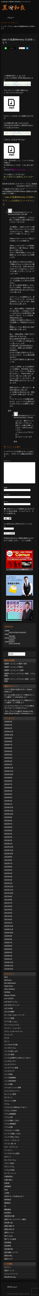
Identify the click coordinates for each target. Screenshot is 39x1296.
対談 (6, 1190)
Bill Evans (8, 980)
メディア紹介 (9, 1163)
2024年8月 (8, 781)
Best (6, 977)
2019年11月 (8, 966)
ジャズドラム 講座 (11, 1068)
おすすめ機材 (9, 1012)
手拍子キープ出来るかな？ (14, 1196)
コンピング (8, 1035)
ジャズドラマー (10, 1064)
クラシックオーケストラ (13, 1031)
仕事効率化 (8, 1176)
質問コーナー (9, 1232)
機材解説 (7, 1209)
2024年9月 (8, 778)
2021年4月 (8, 913)
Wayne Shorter (9, 995)
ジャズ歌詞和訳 (10, 1081)
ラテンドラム (9, 1167)
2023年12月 (8, 807)
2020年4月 (8, 952)
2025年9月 (8, 738)
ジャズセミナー (10, 1061)
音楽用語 (7, 1246)
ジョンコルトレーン (11, 1091)
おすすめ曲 (8, 1008)
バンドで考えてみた (11, 1137)
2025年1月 (8, 764)
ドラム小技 (8, 1117)
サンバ (6, 1041)
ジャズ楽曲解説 (10, 1077)
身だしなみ (8, 1236)
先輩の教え (8, 1180)
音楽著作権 (8, 1249)
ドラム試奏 (8, 1127)
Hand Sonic (8, 986)
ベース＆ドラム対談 (11, 1153)
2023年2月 (8, 840)
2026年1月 (8, 728)
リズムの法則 (9, 1170)
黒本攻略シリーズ (11, 1252)
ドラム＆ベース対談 (11, 1130)
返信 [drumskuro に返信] (15, 441)
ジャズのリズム (10, 1048)
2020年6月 (8, 946)
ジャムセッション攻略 (12, 1087)
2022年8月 (8, 860)
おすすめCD (8, 998)
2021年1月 (8, 923)
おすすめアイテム (11, 1002)
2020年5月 (8, 949)
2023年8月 (8, 820)
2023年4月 (8, 834)
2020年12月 (8, 926)
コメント (7, 461)
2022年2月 (8, 880)
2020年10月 (8, 933)
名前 (6, 487)
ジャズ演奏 (8, 1084)
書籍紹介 (7, 1203)
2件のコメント (31, 186)
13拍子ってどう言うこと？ (13, 189)
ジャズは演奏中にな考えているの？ (17, 1058)
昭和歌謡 (7, 1199)
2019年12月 (8, 962)
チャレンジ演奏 (10, 1101)
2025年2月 (8, 761)
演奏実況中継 (9, 1216)
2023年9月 (8, 817)
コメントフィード (11, 1274)
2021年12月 (8, 886)
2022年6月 (8, 867)
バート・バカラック (11, 1140)
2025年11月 (8, 731)
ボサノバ (7, 1157)
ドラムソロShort (10, 1110)
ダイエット (8, 1097)
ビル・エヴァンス (11, 1147)
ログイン (7, 1267)
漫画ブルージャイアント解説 (15, 1219)
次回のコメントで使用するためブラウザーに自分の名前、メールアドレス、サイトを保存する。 (19, 511)
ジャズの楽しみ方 (11, 1051)
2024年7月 (8, 784)
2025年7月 (8, 745)
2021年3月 (8, 916)
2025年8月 (8, 741)
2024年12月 (8, 768)
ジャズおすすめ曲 (11, 1044)
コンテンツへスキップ (9, 22)
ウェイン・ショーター (12, 1028)
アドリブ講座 (9, 1018)
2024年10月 (8, 774)
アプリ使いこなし (11, 1021)
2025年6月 (8, 748)
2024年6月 (8, 788)
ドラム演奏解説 (10, 1124)
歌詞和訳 (7, 1213)
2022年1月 (8, 883)
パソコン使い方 (10, 1143)
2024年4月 (8, 794)
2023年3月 (8, 837)
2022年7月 (8, 863)
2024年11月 (8, 771)
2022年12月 (8, 847)
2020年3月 (8, 956)
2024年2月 (8, 801)
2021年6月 (8, 906)
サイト (6, 502)
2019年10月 (8, 969)
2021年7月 (8, 903)
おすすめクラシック (11, 1005)
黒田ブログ (8, 1259)
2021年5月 (8, 910)
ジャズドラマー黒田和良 (19, 7)
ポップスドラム (10, 1160)
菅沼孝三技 (8, 1223)
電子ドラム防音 (10, 1239)
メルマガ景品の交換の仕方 (14, 689)
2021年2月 (8, 919)
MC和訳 (7, 992)
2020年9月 (8, 936)
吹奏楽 (6, 1183)
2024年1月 (8, 804)
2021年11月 (8, 890)
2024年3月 (8, 797)
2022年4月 (8, 873)
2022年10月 (8, 853)
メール (7, 495)
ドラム (28, 184)
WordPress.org (9, 1277)
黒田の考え (8, 1256)
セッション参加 (10, 1094)
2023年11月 (8, 811)
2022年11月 (8, 850)
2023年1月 (8, 844)
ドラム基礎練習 (10, 1114)
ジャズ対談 (8, 1074)
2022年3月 (8, 877)
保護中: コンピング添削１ (14, 667)
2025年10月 (8, 735)
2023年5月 (8, 830)
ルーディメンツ (10, 1173)
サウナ (6, 1038)
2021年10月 (8, 893)
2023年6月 (8, 827)
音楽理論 (7, 1242)
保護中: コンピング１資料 (14, 670)
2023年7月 (8, 824)
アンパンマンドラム (11, 1025)
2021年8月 (8, 900)
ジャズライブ (9, 1071)
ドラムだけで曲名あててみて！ (16, 1107)
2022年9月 (8, 857)
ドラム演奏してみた (11, 1120)
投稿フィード (9, 1270)
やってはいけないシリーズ (14, 1015)
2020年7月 (8, 942)
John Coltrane (9, 989)
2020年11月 (8, 929)
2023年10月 (8, 814)
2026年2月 (8, 725)
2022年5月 (8, 870)
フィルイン (8, 1150)
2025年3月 (8, 758)
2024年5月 (8, 791)
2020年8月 (8, 939)
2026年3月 (8, 722)
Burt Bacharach (10, 983)
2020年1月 (8, 959)
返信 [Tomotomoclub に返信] (9, 411)
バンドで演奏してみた (12, 1134)
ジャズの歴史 (9, 1054)
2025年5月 (8, 751)
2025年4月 (8, 755)
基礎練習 (7, 1186)
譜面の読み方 (9, 1229)
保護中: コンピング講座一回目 (15, 664)
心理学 (6, 1193)
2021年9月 (8, 896)
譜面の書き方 (9, 1226)
